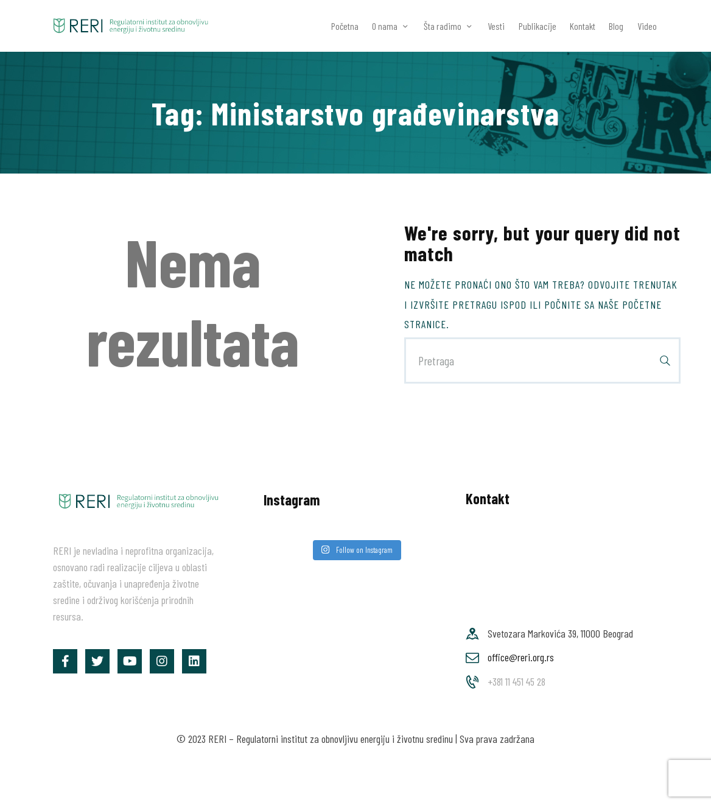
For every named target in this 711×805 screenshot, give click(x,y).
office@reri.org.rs (521, 657)
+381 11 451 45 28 (516, 681)
